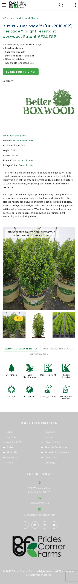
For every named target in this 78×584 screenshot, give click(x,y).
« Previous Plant (12, 18)
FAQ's (15, 462)
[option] (39, 268)
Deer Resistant (48, 375)
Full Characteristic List (58, 348)
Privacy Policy (58, 442)
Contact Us (56, 457)
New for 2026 (20, 442)
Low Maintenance (30, 376)
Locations (55, 431)
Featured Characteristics (21, 348)
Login (15, 431)
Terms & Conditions (61, 447)
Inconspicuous (25, 160)
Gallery (16, 447)
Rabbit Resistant (66, 376)
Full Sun (11, 396)
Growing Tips (39, 354)
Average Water (48, 396)
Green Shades (26, 165)
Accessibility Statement (63, 452)
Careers (54, 437)
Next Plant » (31, 18)
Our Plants (18, 437)
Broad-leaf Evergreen (14, 135)
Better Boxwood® (23, 140)
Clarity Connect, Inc (40, 575)
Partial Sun (29, 396)
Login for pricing (20, 72)
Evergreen (11, 375)
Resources (18, 457)
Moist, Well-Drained (66, 397)
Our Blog (55, 462)
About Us (17, 452)
